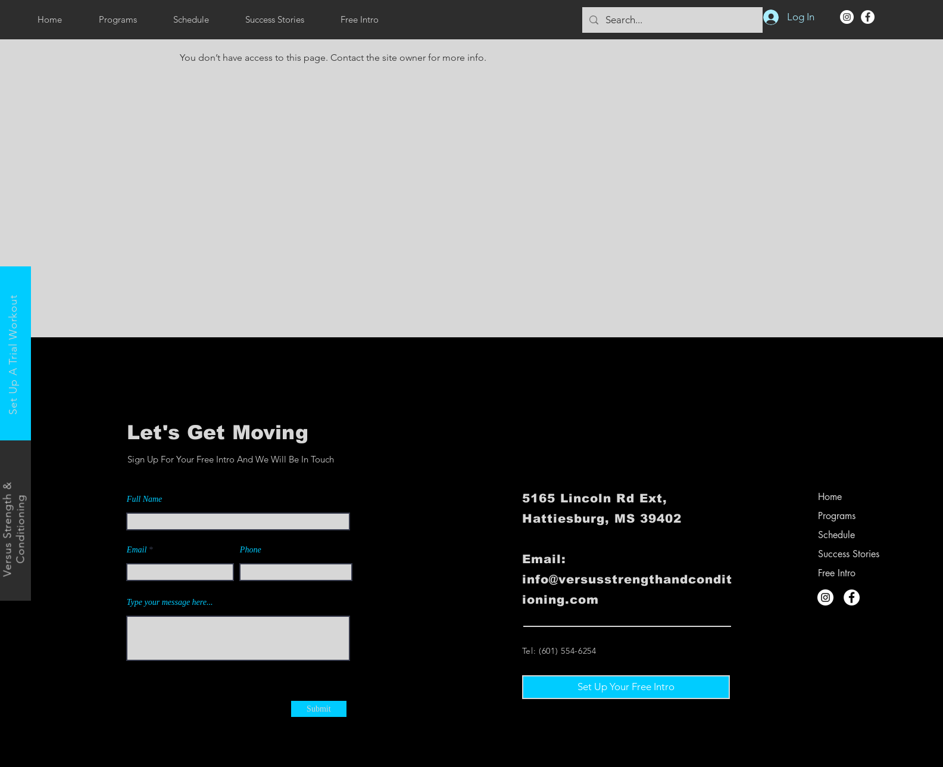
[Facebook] (868, 17)
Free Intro (836, 573)
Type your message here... (170, 602)
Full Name (145, 499)
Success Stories (848, 554)
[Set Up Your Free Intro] (626, 687)
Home (830, 496)
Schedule (836, 535)
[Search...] (671, 20)
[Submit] (318, 709)
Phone (250, 550)
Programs (836, 516)
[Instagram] (847, 17)
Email (136, 550)
